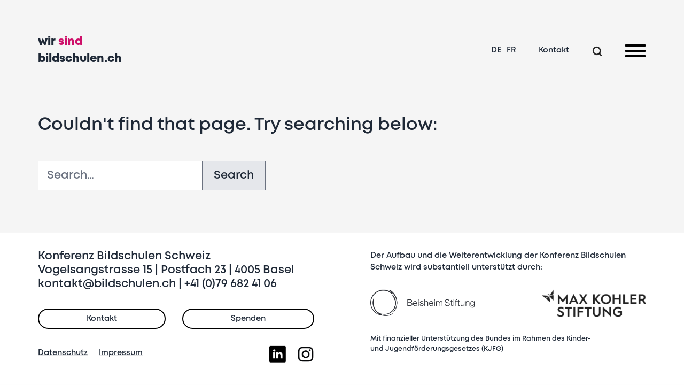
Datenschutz (63, 353)
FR (511, 50)
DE (496, 50)
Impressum (121, 353)
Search (234, 176)
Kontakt (554, 50)
